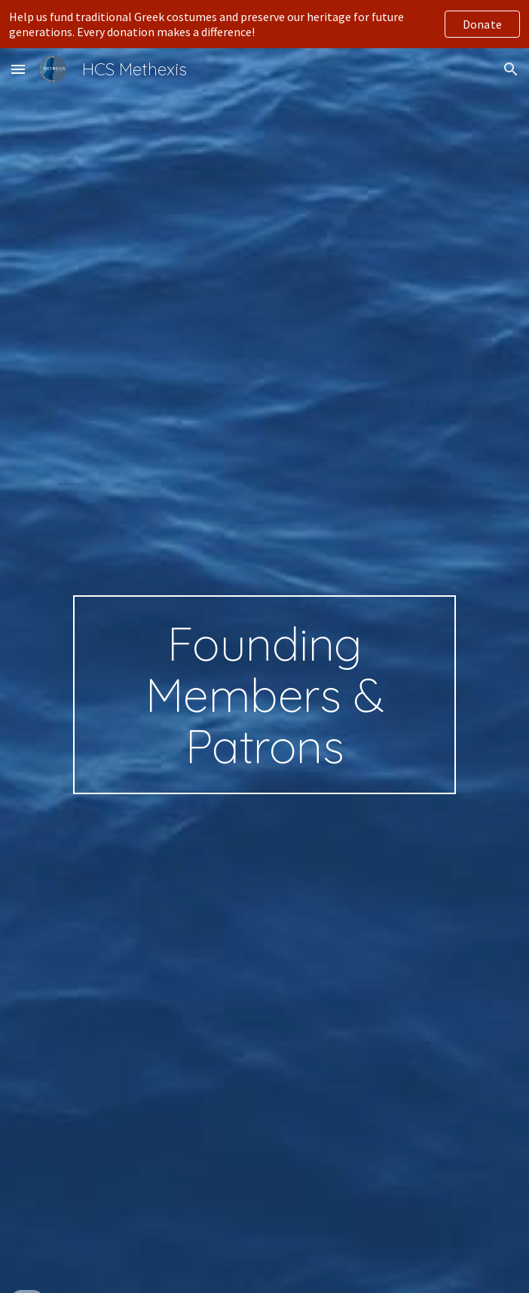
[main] (264, 694)
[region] (264, 24)
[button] (18, 69)
